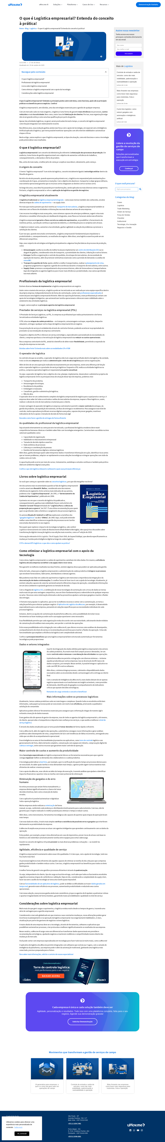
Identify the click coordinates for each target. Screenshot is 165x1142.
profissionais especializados (91, 293)
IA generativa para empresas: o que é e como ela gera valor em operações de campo (47, 1086)
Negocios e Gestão (124, 227)
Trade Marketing (123, 209)
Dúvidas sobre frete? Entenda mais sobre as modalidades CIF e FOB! (44, 348)
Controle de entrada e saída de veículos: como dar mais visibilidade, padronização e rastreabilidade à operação (82, 1087)
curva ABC (27, 260)
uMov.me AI (43, 4)
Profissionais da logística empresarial (36, 82)
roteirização (50, 805)
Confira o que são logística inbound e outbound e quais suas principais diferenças (49, 469)
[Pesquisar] (140, 189)
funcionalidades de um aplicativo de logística (42, 884)
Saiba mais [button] (18, 1127)
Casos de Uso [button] (88, 4)
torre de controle (86, 740)
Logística (33, 28)
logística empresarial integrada (51, 200)
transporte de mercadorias (67, 207)
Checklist (120, 218)
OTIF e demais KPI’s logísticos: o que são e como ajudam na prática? (44, 543)
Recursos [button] (104, 4)
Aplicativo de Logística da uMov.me (71, 604)
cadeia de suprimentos (42, 202)
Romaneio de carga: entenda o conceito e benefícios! (67, 692)
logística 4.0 (38, 590)
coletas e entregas (26, 745)
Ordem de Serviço (124, 212)
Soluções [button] (57, 4)
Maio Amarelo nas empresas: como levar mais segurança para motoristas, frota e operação (118, 1086)
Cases (119, 202)
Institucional (121, 221)
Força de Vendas (123, 215)
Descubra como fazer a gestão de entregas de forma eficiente (42, 418)
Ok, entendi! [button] (22, 1133)
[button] (106, 72)
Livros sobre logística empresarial (34, 86)
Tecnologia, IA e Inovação (126, 224)
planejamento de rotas (95, 263)
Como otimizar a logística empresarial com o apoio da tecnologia (46, 89)
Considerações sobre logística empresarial (38, 93)
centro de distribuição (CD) (89, 250)
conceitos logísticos (59, 481)
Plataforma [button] (72, 4)
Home (21, 28)
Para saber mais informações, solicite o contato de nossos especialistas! (46, 954)
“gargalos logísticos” (27, 517)
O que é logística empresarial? (33, 79)
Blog (26, 28)
